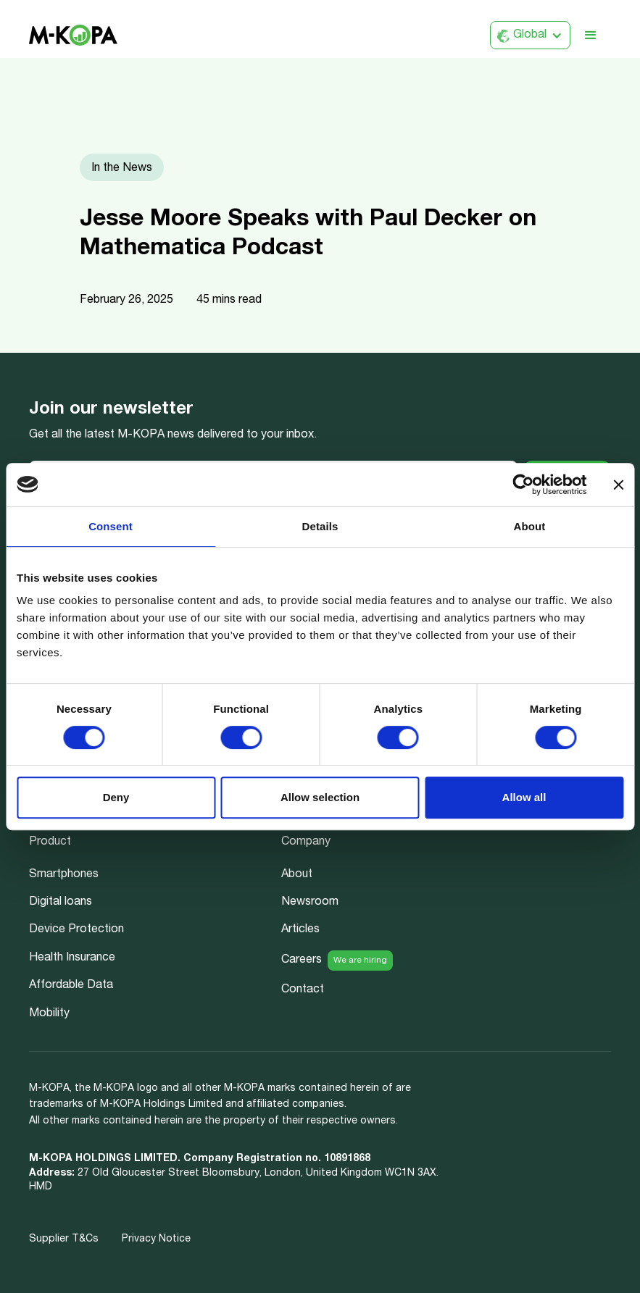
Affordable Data (71, 986)
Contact (302, 990)
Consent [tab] (110, 526)
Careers (301, 960)
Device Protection (76, 930)
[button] (530, 35)
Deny (116, 797)
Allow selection (320, 797)
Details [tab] (320, 526)
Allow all (524, 797)
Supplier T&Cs (64, 1239)
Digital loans (60, 902)
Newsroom (309, 902)
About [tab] (530, 526)
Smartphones (64, 875)
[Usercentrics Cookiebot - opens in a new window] (523, 484)
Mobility (49, 1014)
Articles (300, 930)
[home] (73, 35)
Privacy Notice (156, 1239)
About (296, 875)
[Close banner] (618, 485)
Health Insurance (72, 958)
